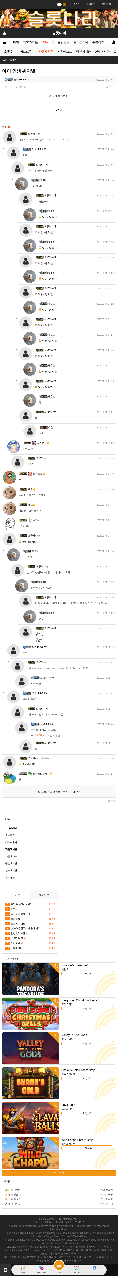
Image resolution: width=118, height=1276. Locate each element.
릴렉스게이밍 (68, 1074)
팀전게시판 (83, 51)
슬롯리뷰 (98, 42)
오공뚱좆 (36, 473)
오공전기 (40, 442)
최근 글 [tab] (16, 894)
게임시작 (87, 973)
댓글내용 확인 (49, 217)
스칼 (50, 427)
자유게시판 (46, 51)
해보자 (11, 909)
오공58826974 (21, 79)
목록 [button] (109, 86)
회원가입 (90, 4)
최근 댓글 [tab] (44, 894)
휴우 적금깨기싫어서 (18, 904)
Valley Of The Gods (74, 1035)
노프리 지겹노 (15, 923)
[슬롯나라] (59, 18)
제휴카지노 (30, 42)
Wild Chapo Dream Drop (77, 1140)
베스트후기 (27, 51)
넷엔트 (65, 969)
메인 (16, 42)
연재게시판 (102, 51)
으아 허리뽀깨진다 (17, 914)
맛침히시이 (13, 948)
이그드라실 (67, 1039)
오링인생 (12, 918)
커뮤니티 (48, 42)
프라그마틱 (81, 42)
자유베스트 (64, 51)
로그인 (76, 4)
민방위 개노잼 (15, 933)
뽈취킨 (43, 180)
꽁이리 (34, 520)
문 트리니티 (14, 938)
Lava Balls (68, 1105)
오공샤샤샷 (34, 133)
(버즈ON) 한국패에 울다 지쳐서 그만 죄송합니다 (26, 928)
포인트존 (64, 42)
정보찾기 (106, 4)
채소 (31, 489)
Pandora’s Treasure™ (75, 965)
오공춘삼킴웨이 (40, 773)
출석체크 (10, 877)
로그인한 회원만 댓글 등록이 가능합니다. (59, 791)
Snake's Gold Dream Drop (78, 1070)
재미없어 (12, 943)
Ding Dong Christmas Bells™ (80, 1000)
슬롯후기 (10, 51)
